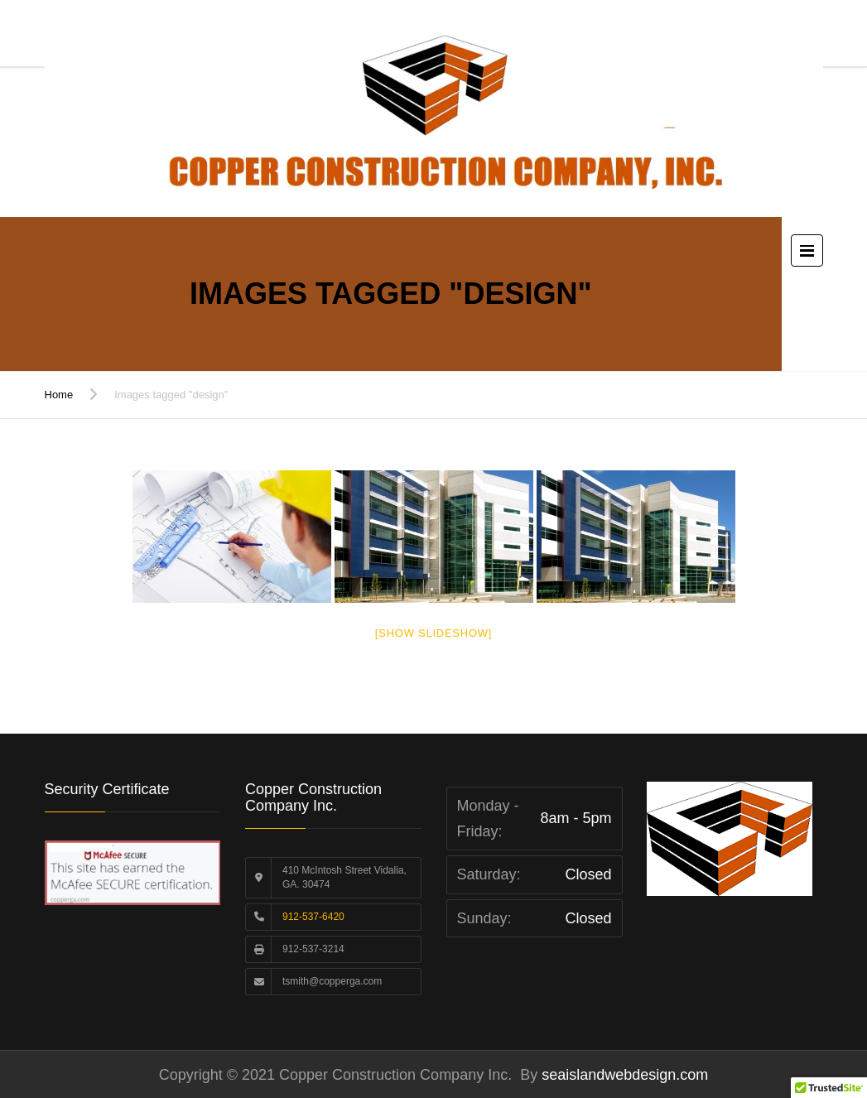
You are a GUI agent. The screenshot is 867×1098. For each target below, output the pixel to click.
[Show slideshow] (433, 633)
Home (59, 394)
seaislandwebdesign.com (622, 1075)
